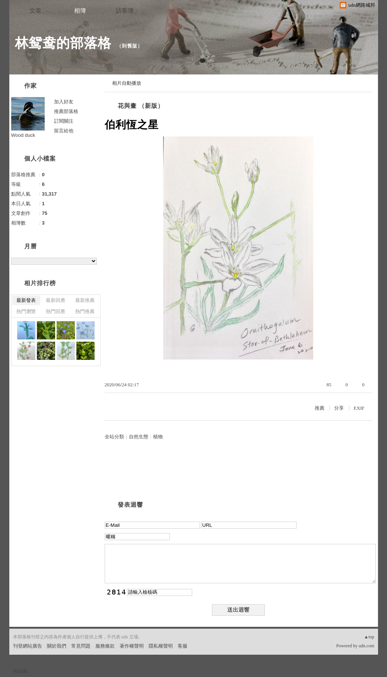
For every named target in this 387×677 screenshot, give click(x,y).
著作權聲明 (132, 646)
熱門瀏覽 (26, 311)
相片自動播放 (126, 83)
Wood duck (23, 135)
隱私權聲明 (161, 646)
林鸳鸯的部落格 (63, 43)
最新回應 (55, 300)
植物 (158, 436)
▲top (369, 636)
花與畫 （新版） (141, 106)
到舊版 (129, 46)
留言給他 (63, 130)
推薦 (319, 408)
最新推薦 (85, 300)
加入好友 (63, 101)
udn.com (366, 645)
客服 (182, 646)
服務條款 (105, 646)
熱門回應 (55, 311)
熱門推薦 (85, 311)
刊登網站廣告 (27, 646)
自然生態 (138, 436)
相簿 (80, 10)
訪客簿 (125, 10)
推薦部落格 (66, 111)
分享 (339, 408)
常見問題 (81, 646)
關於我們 (56, 646)
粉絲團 (20, 671)
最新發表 (26, 300)
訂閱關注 (63, 121)
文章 (35, 10)
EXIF (359, 408)
